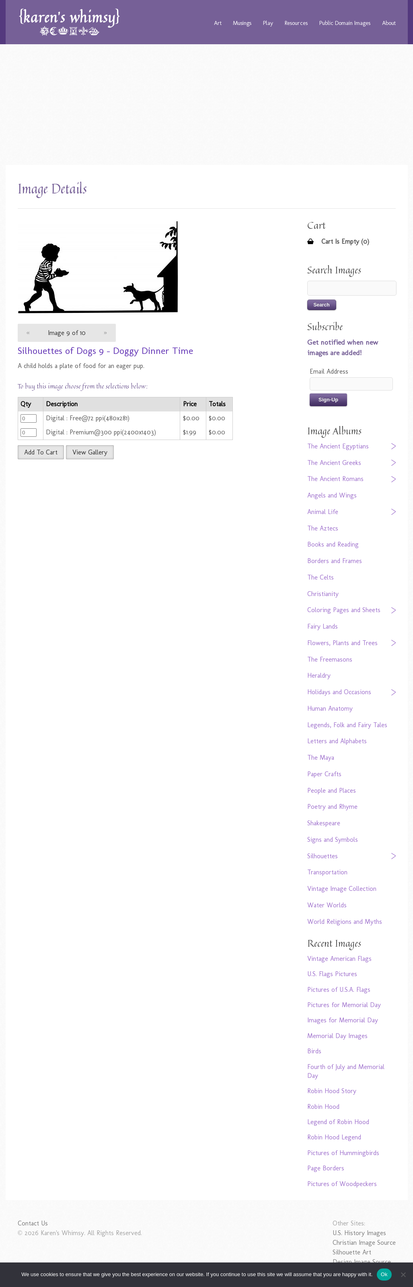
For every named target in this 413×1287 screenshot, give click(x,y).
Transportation (327, 872)
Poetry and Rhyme (332, 806)
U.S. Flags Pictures (332, 974)
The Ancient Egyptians (338, 446)
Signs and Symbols (332, 839)
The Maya (320, 757)
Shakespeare (323, 823)
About (389, 23)
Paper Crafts (324, 774)
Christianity (323, 594)
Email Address (329, 371)
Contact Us (33, 1223)
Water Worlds (327, 905)
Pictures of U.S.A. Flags (338, 989)
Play (268, 23)
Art (218, 23)
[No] (403, 1275)
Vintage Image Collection (341, 888)
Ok (384, 1274)
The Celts (320, 577)
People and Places (331, 790)
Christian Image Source (364, 1242)
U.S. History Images (359, 1233)
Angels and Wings (332, 495)
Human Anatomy (330, 708)
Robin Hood (323, 1106)
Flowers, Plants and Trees (342, 643)
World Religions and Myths (344, 921)
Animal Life (322, 512)
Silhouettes (322, 856)
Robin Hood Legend (334, 1137)
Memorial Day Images (337, 1036)
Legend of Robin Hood (338, 1122)
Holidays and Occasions (339, 692)
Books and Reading (333, 544)
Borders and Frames (334, 561)
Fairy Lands (322, 626)
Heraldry (319, 675)
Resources (296, 23)
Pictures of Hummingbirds (343, 1153)
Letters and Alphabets (337, 741)
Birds (314, 1051)
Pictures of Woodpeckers (342, 1184)
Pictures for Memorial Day (344, 1005)
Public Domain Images (344, 23)
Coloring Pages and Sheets (343, 610)
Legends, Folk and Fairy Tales (347, 725)
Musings (242, 23)
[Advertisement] (206, 104)
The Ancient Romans (335, 479)
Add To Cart (41, 452)
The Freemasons (329, 659)
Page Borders (325, 1168)
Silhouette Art (352, 1252)
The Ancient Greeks (334, 463)
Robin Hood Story (331, 1091)
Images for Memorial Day (342, 1020)
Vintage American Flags (339, 958)
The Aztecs (322, 528)
